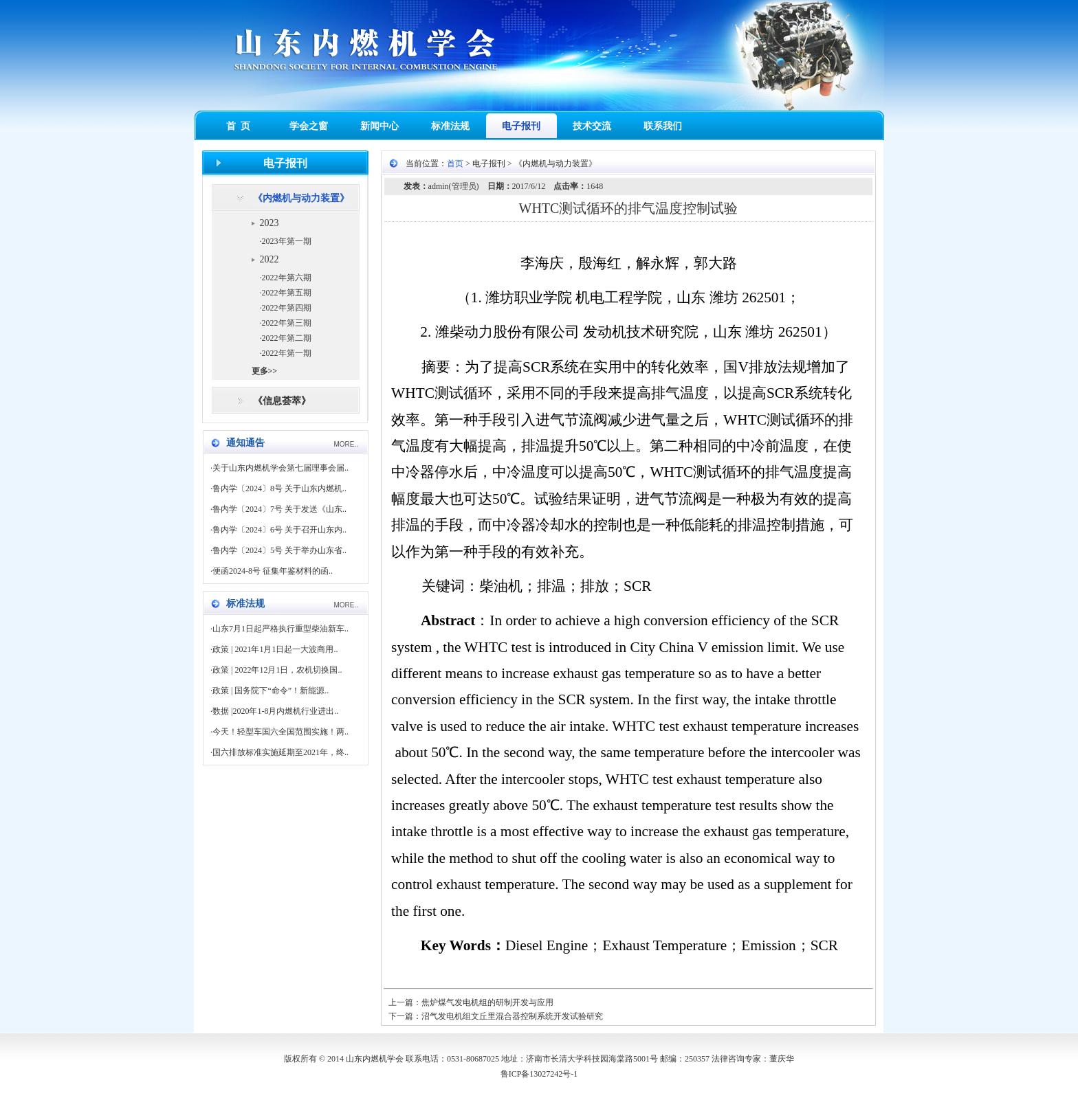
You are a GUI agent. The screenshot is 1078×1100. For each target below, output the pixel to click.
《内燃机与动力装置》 (301, 198)
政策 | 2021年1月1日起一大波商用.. (275, 649)
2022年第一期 (286, 353)
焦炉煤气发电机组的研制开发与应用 (487, 1002)
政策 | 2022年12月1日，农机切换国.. (277, 670)
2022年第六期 (286, 277)
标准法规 (450, 126)
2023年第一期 (286, 241)
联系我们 (663, 126)
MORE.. (345, 444)
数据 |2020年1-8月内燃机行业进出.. (275, 711)
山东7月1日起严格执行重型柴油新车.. (280, 628)
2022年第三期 (286, 323)
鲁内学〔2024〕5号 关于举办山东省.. (279, 550)
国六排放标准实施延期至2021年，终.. (280, 752)
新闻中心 (379, 126)
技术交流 (592, 126)
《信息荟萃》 (282, 401)
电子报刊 (521, 126)
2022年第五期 (286, 293)
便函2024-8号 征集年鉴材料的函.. (272, 571)
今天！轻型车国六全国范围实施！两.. (280, 732)
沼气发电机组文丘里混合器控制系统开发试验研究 (512, 1016)
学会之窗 (308, 126)
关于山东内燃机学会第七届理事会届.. (280, 468)
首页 (455, 163)
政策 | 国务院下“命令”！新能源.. (270, 690)
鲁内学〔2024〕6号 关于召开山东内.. (279, 530)
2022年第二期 (286, 338)
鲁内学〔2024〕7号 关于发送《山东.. (279, 509)
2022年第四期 (286, 308)
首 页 (238, 126)
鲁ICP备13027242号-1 (539, 1074)
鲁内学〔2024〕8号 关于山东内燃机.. (279, 488)
